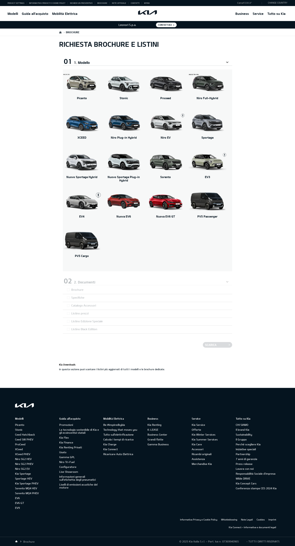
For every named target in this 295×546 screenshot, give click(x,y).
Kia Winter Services (203, 434)
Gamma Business (158, 444)
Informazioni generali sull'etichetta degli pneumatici (77, 478)
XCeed (19, 449)
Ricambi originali (201, 454)
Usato (62, 452)
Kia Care (197, 444)
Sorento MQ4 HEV (26, 488)
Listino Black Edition (84, 329)
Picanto (19, 424)
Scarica (211, 345)
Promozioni (66, 424)
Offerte (196, 429)
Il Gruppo (241, 439)
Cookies (261, 519)
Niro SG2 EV (22, 468)
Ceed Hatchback (25, 434)
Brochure (102, 3)
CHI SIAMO (242, 424)
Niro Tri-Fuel (67, 462)
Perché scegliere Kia (248, 444)
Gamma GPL (67, 457)
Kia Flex (64, 437)
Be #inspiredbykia (114, 424)
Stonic (19, 429)
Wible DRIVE (243, 478)
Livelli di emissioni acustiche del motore (78, 486)
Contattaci (165, 24)
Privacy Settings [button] (16, 3)
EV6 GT (19, 502)
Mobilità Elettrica (65, 13)
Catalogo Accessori (83, 305)
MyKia (147, 3)
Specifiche (77, 297)
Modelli (13, 13)
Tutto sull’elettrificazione (118, 434)
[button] (248, 3)
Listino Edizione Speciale (87, 321)
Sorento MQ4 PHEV (27, 493)
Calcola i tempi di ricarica (118, 439)
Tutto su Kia (276, 13)
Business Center (157, 434)
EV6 (17, 498)
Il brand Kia (242, 429)
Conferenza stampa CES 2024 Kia (256, 488)
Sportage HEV (23, 478)
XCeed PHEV (22, 454)
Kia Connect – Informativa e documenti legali (252, 527)
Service (258, 13)
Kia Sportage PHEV (26, 483)
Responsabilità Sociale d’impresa (255, 473)
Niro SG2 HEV (23, 459)
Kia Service (198, 424)
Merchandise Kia (202, 463)
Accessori (197, 449)
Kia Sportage (23, 473)
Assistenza (198, 459)
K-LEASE (153, 429)
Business (242, 13)
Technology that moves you (120, 429)
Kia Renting (154, 424)
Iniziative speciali (246, 449)
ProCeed (20, 444)
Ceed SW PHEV (24, 439)
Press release (244, 463)
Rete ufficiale (119, 3)
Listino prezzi (80, 313)
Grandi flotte (155, 439)
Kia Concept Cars (246, 483)
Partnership (243, 454)
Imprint (272, 519)
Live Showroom (68, 471)
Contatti (135, 3)
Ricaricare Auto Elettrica (118, 454)
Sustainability (244, 434)
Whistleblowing (229, 519)
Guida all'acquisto (35, 13)
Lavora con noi (245, 468)
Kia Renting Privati (70, 447)
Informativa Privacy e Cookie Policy (47, 3)
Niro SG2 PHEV (24, 463)
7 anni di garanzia (246, 459)
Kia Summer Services (205, 439)
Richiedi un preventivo (81, 3)
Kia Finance (66, 442)
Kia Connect (110, 449)
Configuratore (67, 466)
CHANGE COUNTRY (277, 2)
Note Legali (247, 519)
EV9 (17, 507)
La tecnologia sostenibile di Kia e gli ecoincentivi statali (79, 431)
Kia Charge (109, 444)
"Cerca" (247, 3)
